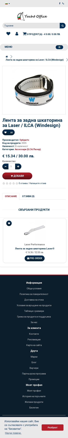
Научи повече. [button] (13, 433)
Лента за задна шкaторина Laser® (34, 248)
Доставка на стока (34, 300)
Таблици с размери (34, 311)
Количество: (9, 161)
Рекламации (34, 339)
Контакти (34, 334)
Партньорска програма (34, 373)
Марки (34, 357)
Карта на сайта (34, 345)
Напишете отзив (37, 183)
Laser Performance (34, 244)
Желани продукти (34, 402)
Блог (34, 362)
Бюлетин (34, 407)
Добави (17, 175)
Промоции (34, 379)
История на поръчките (34, 396)
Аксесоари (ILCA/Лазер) (28, 149)
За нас (34, 322)
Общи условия (34, 288)
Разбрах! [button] (53, 427)
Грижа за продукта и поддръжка (34, 316)
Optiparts (24, 140)
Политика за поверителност (34, 294)
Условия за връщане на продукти (34, 305)
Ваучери (34, 368)
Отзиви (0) (28, 196)
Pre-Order (34, 258)
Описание (11, 196)
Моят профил (34, 390)
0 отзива (23, 183)
